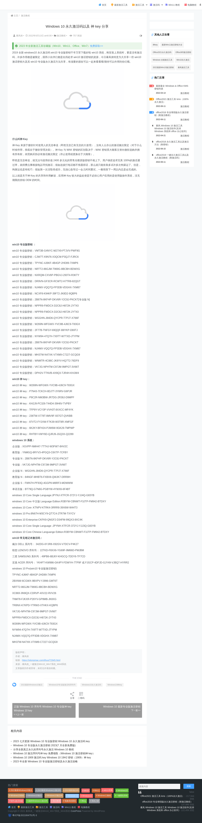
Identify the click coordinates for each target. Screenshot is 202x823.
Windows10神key (115, 694)
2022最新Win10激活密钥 (160, 67)
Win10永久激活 (179, 60)
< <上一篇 (19, 723)
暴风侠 (19, 35)
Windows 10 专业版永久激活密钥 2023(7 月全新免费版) (45, 754)
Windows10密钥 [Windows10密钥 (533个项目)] (17, 795)
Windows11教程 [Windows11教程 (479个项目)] (104, 795)
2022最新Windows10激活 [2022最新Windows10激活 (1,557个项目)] (21, 790)
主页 (15, 15)
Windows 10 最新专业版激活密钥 (118, 715)
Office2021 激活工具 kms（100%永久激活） (162, 796)
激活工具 (138, 4)
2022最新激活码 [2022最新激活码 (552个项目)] (72, 790)
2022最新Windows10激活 (32, 694)
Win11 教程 (172, 4)
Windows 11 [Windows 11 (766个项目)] (73, 796)
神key (152, 45)
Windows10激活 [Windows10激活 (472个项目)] (35, 795)
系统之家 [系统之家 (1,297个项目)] (95, 801)
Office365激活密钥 (180, 52)
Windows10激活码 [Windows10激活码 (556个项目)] (54, 795)
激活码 (155, 4)
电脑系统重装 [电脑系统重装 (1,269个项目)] (70, 801)
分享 (70, 704)
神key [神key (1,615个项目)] (83, 801)
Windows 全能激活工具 (159, 60)
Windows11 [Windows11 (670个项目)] (87, 796)
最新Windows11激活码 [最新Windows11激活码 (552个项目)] (38, 801)
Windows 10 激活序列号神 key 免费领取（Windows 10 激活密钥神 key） (54, 762)
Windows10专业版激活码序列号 (62, 694)
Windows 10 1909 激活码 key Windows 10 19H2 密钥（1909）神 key (53, 766)
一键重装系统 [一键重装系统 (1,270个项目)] (122, 795)
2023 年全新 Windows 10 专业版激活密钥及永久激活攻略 (46, 770)
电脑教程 (190, 4)
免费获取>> (97, 46)
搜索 (189, 786)
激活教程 (26, 15)
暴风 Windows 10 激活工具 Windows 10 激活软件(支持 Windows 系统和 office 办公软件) (170, 128)
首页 (102, 4)
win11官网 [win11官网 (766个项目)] (108, 790)
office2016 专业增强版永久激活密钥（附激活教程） (167, 801)
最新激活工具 (119, 4)
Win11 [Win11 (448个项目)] (97, 790)
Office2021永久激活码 (159, 52)
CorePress (76, 811)
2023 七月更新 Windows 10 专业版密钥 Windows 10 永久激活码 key (52, 750)
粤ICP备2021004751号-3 (24, 815)
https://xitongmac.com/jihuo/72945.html (42, 669)
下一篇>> (132, 719)
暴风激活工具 (180, 67)
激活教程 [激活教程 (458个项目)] (56, 801)
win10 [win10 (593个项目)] (86, 790)
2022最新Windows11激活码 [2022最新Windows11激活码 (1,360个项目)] (49, 790)
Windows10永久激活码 (92, 694)
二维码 (79, 704)
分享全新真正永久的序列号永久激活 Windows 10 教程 (44, 758)
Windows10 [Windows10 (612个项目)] (123, 790)
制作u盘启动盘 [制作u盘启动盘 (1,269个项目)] (16, 801)
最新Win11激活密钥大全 (169, 45)
